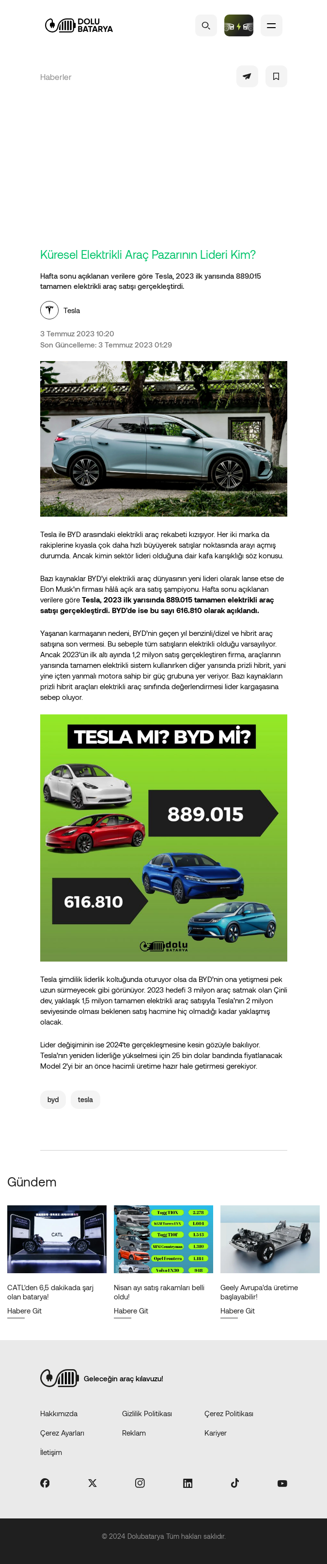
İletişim (51, 1452)
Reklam (134, 1432)
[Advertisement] (163, 174)
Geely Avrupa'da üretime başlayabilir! (259, 1292)
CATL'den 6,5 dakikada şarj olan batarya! (50, 1292)
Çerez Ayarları (62, 1432)
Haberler (56, 76)
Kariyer (215, 1432)
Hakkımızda (59, 1413)
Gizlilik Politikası (147, 1413)
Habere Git (24, 1310)
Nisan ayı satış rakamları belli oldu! (159, 1292)
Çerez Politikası (228, 1413)
